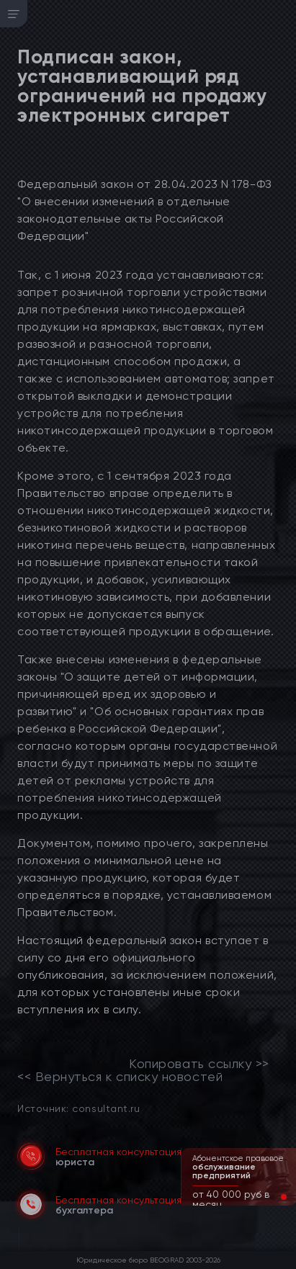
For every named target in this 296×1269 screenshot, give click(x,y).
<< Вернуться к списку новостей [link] (120, 1076)
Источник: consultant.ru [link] (78, 1108)
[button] (272, 1197)
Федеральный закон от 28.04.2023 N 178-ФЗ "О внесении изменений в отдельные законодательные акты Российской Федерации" (144, 210)
